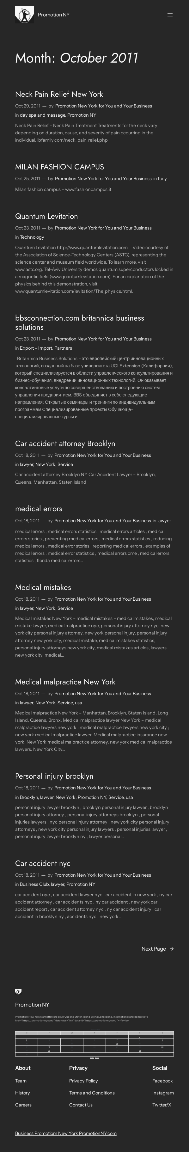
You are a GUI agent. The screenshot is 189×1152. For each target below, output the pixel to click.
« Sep (92, 1057)
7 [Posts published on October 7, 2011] (117, 1040)
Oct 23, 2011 (27, 228)
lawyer (26, 464)
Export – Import (36, 348)
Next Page (158, 949)
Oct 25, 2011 (27, 178)
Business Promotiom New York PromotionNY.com (66, 1133)
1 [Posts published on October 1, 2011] (139, 1036)
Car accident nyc (42, 863)
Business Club (34, 884)
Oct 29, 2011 (27, 106)
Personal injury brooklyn (54, 776)
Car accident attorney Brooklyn (65, 443)
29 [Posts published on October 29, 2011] (140, 1050)
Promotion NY (54, 15)
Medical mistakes (43, 587)
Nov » (97, 1057)
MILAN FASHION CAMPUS (59, 166)
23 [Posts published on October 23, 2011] (162, 1047)
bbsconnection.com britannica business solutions (79, 322)
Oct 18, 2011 (27, 455)
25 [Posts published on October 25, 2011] (49, 1050)
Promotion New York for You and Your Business (103, 106)
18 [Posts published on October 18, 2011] (49, 1047)
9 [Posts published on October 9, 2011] (162, 1040)
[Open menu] (170, 15)
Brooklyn (29, 797)
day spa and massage (42, 115)
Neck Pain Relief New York (59, 94)
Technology (32, 237)
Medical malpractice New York (65, 681)
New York (45, 464)
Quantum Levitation (46, 216)
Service (65, 464)
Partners (63, 348)
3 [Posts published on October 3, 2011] (26, 1040)
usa (78, 703)
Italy (162, 178)
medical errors (38, 508)
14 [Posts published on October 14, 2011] (117, 1044)
